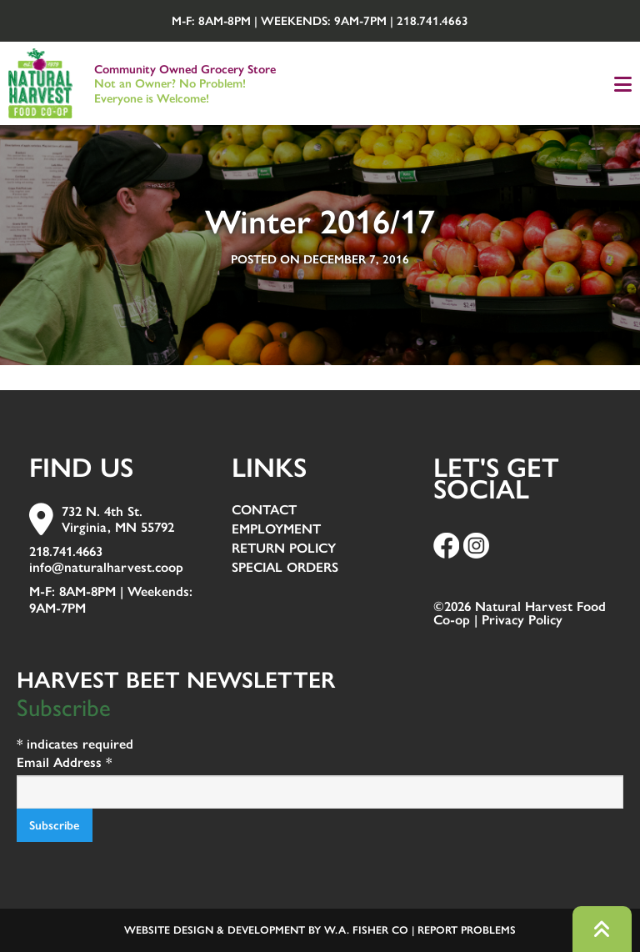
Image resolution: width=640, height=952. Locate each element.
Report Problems (467, 930)
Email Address (64, 762)
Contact (264, 511)
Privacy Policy (522, 620)
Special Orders (285, 568)
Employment (276, 530)
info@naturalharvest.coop (106, 567)
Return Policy (284, 549)
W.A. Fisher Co (366, 930)
